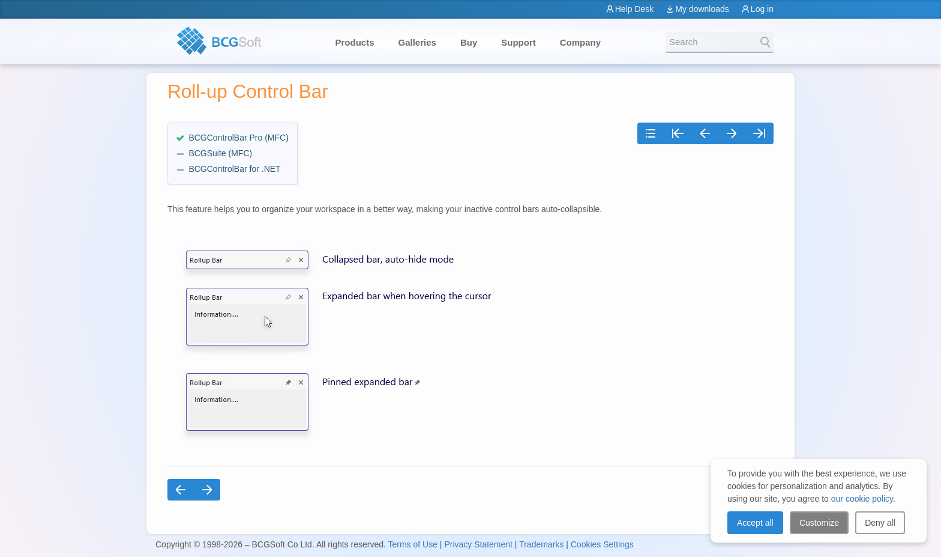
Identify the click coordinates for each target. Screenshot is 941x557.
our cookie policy (862, 499)
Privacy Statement (478, 544)
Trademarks (541, 544)
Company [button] (580, 42)
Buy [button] (468, 42)
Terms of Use (412, 544)
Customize (819, 523)
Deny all (880, 523)
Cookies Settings (602, 544)
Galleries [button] (417, 42)
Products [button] (354, 42)
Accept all (755, 523)
